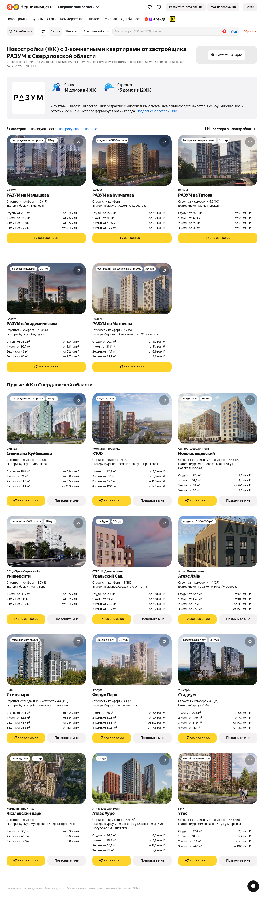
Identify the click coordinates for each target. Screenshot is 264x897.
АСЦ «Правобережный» (23, 571)
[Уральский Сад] (132, 541)
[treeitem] (18, 19)
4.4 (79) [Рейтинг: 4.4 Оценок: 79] (129, 701)
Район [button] (233, 31)
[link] (250, 7)
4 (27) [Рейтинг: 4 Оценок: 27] (215, 582)
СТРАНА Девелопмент (107, 571)
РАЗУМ (11, 190)
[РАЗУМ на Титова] (217, 160)
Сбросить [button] (250, 31)
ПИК (10, 690)
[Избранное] (149, 7)
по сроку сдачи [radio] (70, 129)
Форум (97, 690)
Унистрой (184, 690)
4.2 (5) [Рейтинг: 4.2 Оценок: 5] (128, 330)
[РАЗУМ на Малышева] (46, 160)
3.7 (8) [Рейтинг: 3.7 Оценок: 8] (42, 582)
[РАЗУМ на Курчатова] (132, 160)
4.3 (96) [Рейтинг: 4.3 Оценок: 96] (43, 330)
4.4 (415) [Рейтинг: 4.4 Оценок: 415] (62, 701)
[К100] (132, 418)
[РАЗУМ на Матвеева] (132, 288)
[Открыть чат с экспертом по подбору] (253, 886)
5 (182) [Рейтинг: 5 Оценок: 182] (128, 582)
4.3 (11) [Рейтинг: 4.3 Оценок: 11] (213, 701)
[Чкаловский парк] (46, 778)
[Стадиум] (217, 659)
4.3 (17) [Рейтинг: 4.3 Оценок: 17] (42, 201)
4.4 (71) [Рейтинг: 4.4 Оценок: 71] (130, 819)
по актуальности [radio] (44, 129)
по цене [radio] (91, 129)
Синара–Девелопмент (193, 448)
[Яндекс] (10, 7)
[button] (159, 7)
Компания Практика (106, 448)
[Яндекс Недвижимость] (32, 7)
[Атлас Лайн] (217, 541)
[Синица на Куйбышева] (46, 418)
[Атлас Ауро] (132, 778)
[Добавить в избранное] (78, 142)
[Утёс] (217, 778)
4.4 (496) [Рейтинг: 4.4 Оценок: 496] (235, 459)
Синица (12, 448)
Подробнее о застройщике (157, 111)
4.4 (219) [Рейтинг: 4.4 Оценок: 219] (234, 819)
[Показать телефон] (46, 238)
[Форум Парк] (132, 659)
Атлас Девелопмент (192, 571)
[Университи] (46, 541)
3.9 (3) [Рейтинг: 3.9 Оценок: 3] (42, 459)
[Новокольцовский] (217, 418)
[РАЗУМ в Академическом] (46, 288)
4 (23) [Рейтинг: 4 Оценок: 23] (125, 459)
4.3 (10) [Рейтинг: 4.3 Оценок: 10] (214, 201)
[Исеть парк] (46, 659)
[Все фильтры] (43, 31)
